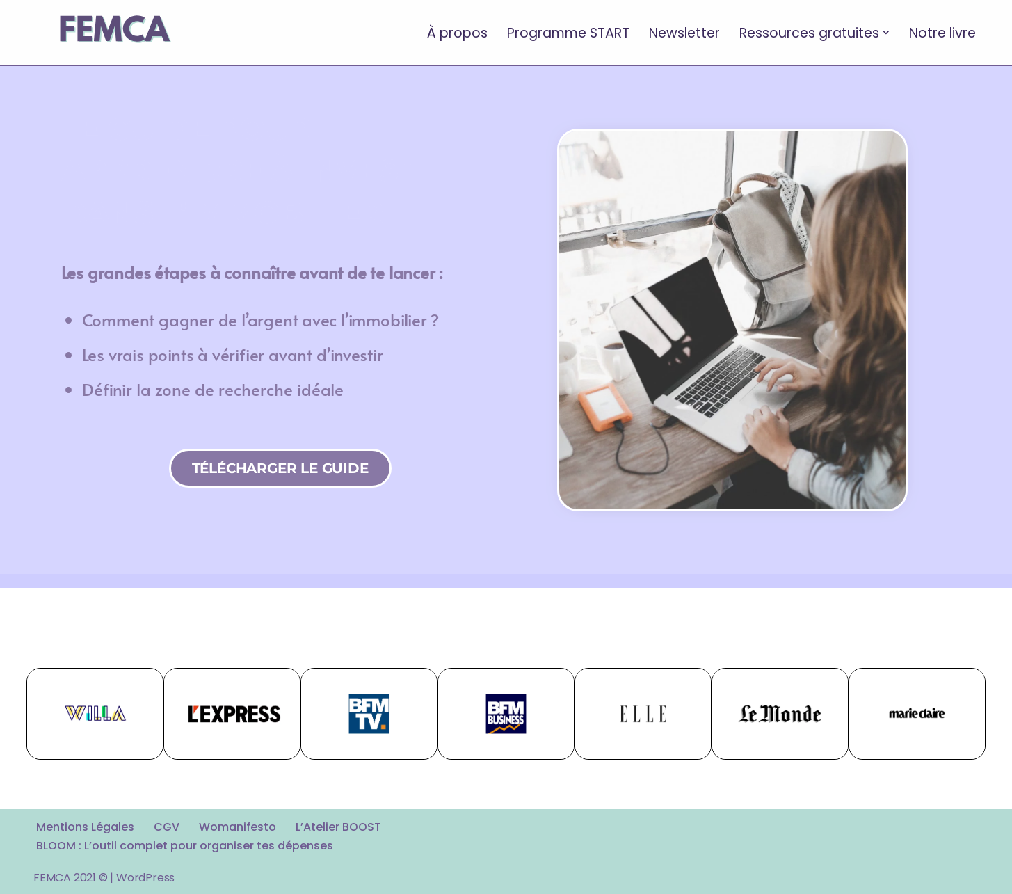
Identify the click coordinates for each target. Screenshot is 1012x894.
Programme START (568, 32)
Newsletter (684, 32)
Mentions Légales (85, 827)
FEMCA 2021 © (70, 878)
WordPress (145, 878)
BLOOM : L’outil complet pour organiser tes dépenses (184, 846)
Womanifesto (237, 827)
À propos (457, 32)
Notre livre (942, 32)
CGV (166, 827)
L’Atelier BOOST (338, 827)
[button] (886, 32)
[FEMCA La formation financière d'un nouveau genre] (113, 33)
